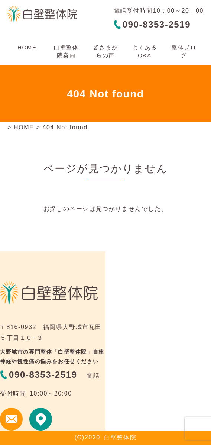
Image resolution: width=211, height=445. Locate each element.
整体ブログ (184, 51)
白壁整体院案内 (66, 51)
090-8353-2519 (157, 24)
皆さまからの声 (105, 51)
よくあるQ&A (144, 51)
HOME (26, 47)
